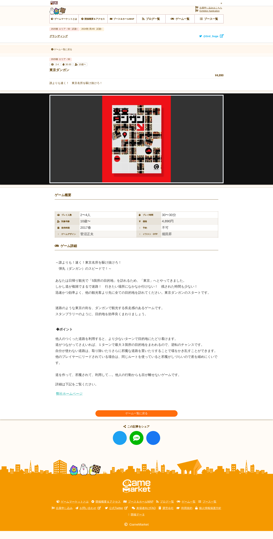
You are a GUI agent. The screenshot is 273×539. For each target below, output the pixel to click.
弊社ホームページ (69, 401)
